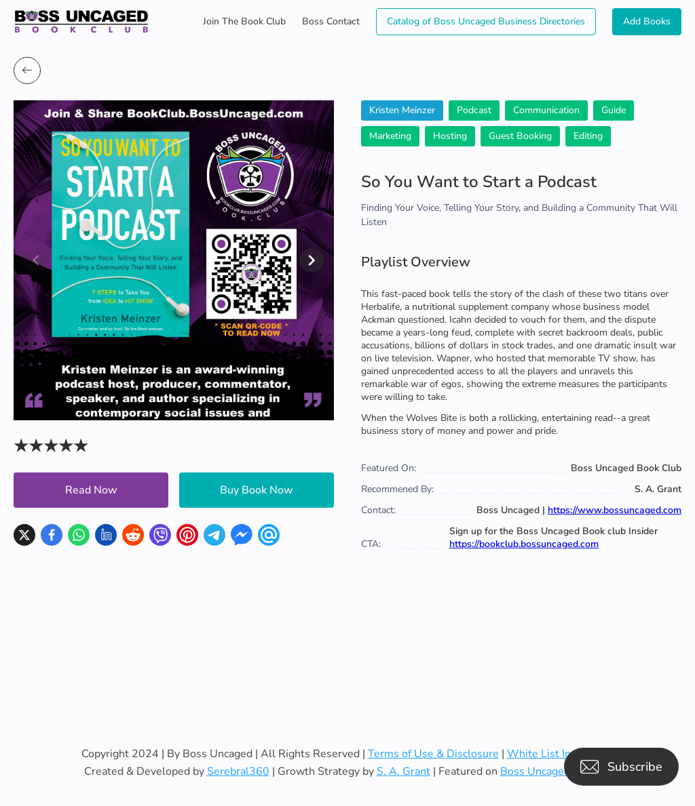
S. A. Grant (403, 771)
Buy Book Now (256, 490)
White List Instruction (560, 753)
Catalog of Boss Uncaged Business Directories (486, 21)
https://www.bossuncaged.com (614, 510)
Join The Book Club (244, 21)
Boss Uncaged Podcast (556, 771)
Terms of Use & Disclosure (433, 753)
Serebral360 (238, 771)
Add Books (647, 21)
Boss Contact (331, 21)
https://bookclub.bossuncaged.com (524, 544)
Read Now (91, 490)
